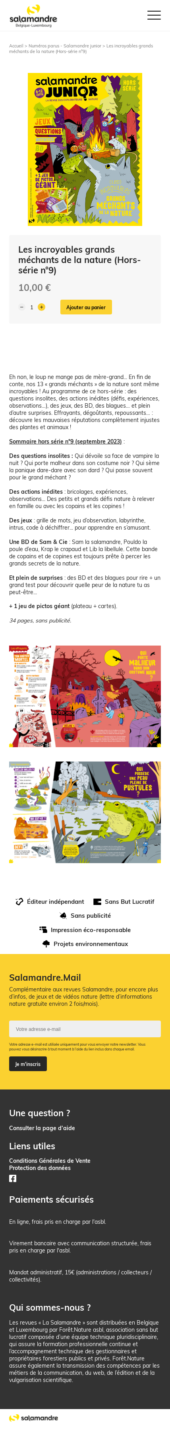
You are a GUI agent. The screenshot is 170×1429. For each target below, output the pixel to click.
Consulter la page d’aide (42, 1128)
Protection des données (40, 1167)
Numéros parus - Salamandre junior (65, 46)
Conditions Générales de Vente (50, 1160)
